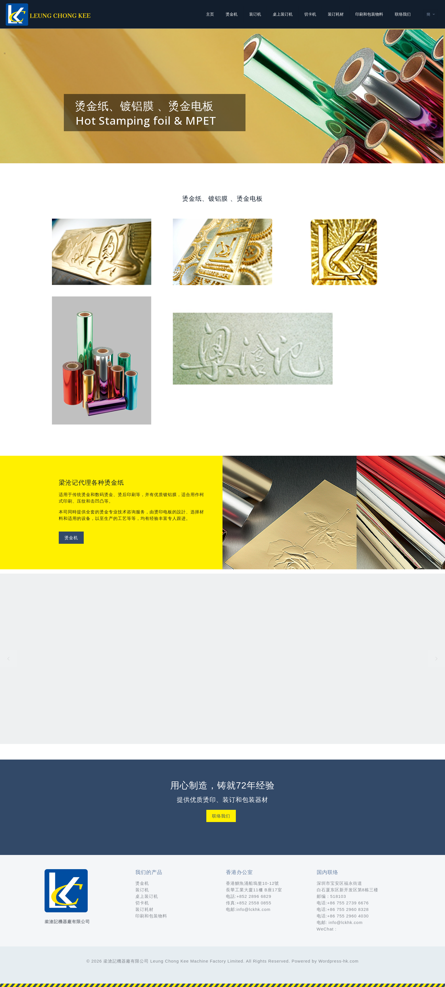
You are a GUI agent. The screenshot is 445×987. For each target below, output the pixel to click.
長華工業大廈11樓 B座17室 (254, 889)
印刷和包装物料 (151, 915)
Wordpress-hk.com (338, 961)
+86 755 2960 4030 (348, 915)
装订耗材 (144, 909)
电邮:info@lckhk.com (248, 909)
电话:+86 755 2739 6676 (343, 902)
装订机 (142, 889)
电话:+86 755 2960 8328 (343, 909)
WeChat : (327, 929)
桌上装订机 (146, 896)
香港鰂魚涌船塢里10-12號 (252, 883)
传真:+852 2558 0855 (248, 902)
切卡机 (142, 902)
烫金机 (142, 883)
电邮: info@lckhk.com (340, 922)
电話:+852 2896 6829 (248, 896)
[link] (102, 252)
